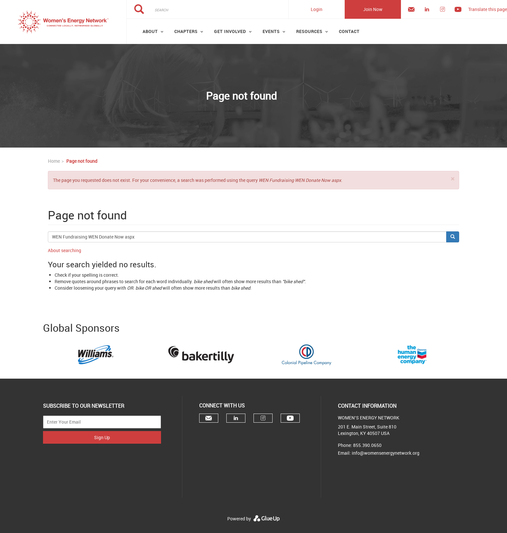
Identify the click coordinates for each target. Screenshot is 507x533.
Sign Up (102, 437)
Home (54, 161)
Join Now (373, 9)
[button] (452, 178)
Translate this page (487, 9)
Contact (349, 31)
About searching (64, 250)
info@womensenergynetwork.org (385, 453)
